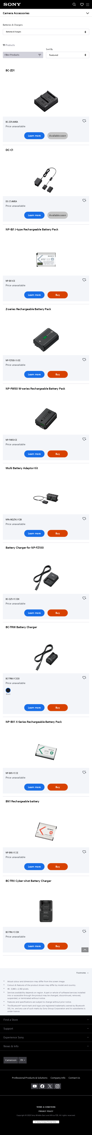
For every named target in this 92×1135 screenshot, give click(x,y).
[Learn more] (46, 101)
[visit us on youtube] (34, 1086)
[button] (8, 690)
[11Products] (9, 45)
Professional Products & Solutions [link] (29, 1077)
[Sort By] (67, 55)
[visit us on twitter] (49, 1086)
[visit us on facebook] (42, 1086)
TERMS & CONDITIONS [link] (46, 1107)
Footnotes (81, 972)
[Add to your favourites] (84, 120)
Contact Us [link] (74, 1077)
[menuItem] (82, 4)
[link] (11, 1060)
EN (21, 1060)
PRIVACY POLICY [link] (46, 1111)
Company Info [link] (58, 1077)
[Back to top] (84, 949)
